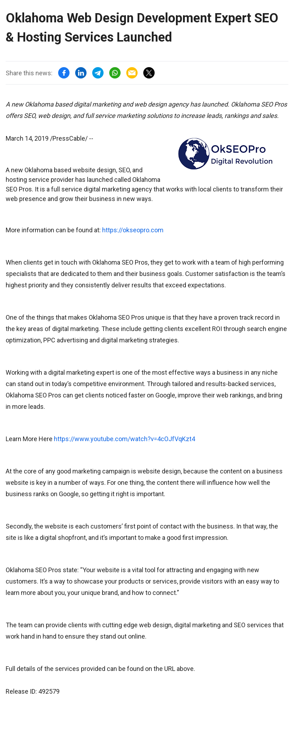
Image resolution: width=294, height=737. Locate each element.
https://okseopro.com (132, 230)
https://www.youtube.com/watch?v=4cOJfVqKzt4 (124, 439)
